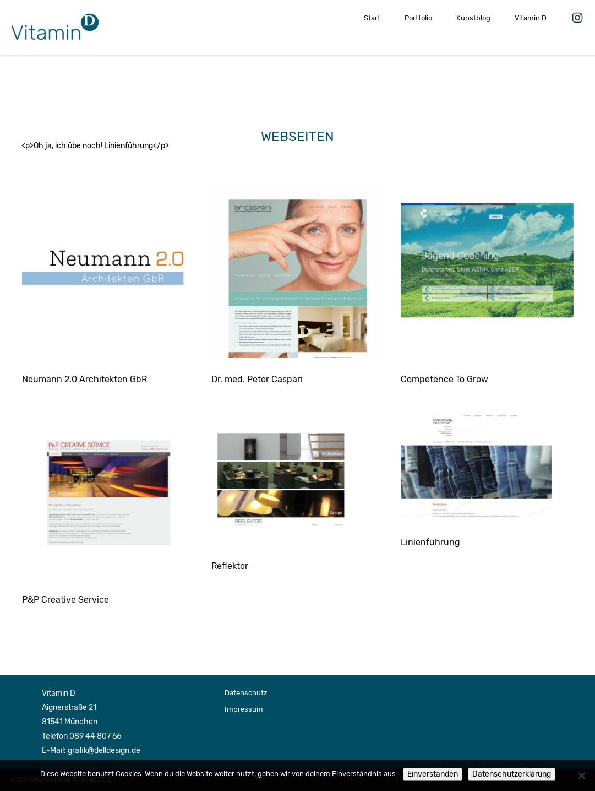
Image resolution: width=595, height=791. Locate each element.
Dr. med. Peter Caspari (257, 379)
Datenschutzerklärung (511, 774)
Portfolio (418, 18)
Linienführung (430, 542)
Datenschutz (246, 693)
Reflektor (229, 566)
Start (372, 18)
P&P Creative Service (65, 599)
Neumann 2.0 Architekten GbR (84, 379)
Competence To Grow (444, 379)
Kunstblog (473, 18)
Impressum (244, 709)
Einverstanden (432, 774)
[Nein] (581, 775)
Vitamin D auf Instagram (577, 15)
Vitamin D (531, 18)
